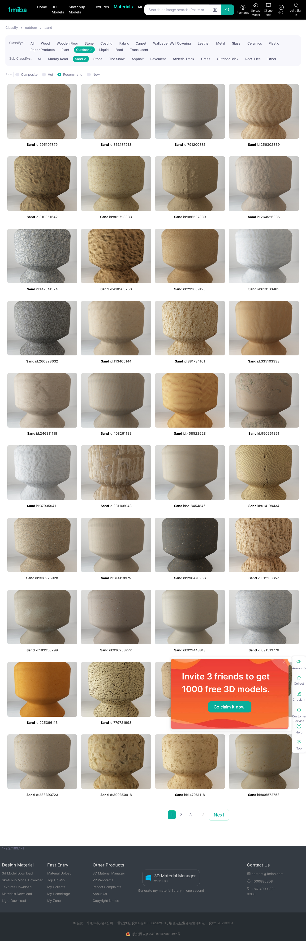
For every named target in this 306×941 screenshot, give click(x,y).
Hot (50, 74)
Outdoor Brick (227, 59)
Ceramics (254, 43)
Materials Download (17, 894)
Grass (205, 59)
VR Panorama (103, 880)
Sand (81, 59)
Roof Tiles (253, 59)
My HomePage (58, 894)
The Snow (117, 59)
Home (42, 7)
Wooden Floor (67, 43)
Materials (123, 6)
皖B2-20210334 (221, 923)
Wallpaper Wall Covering (172, 43)
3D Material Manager (109, 873)
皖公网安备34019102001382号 (156, 934)
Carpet (141, 43)
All (140, 7)
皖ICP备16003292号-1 (149, 923)
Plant (65, 50)
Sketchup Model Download (22, 880)
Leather (204, 43)
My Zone (54, 901)
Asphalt (138, 59)
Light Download (14, 901)
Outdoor (84, 50)
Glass (236, 43)
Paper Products (42, 50)
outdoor (31, 27)
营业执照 (124, 923)
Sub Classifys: (20, 58)
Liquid (104, 50)
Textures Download (17, 887)
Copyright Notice (106, 901)
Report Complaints (107, 887)
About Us (100, 894)
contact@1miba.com (265, 874)
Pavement (158, 59)
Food (119, 50)
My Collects (56, 887)
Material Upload (59, 873)
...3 (201, 814)
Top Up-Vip (56, 880)
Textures (101, 7)
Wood (45, 43)
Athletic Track (183, 59)
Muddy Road (58, 59)
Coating (106, 43)
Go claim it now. (230, 706)
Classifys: (17, 43)
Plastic (274, 43)
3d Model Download (17, 873)
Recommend (72, 74)
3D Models (58, 10)
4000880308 (260, 881)
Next (219, 815)
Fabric (124, 43)
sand (48, 27)
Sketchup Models (77, 10)
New (96, 74)
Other (271, 59)
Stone (89, 43)
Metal (220, 43)
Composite (29, 74)
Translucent (139, 50)
